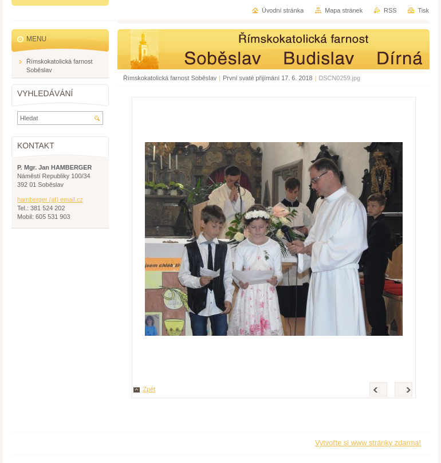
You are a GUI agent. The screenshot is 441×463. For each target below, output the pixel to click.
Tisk (423, 10)
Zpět (149, 389)
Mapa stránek (344, 10)
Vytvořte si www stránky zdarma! (368, 442)
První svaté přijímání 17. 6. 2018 (268, 77)
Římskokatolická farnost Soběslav (169, 77)
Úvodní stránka (283, 10)
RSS (390, 10)
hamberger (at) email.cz (50, 199)
